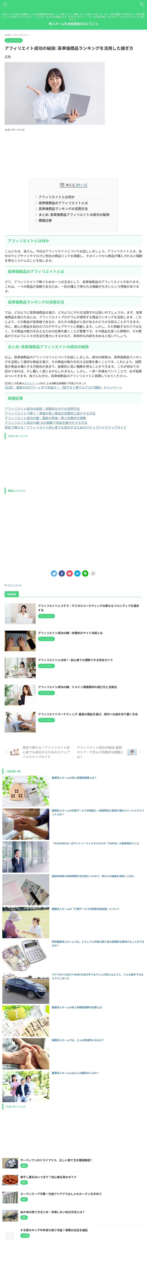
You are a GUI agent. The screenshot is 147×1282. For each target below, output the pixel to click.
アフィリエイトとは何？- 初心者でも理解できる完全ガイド (75, 660)
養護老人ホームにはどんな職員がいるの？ (75, 1074)
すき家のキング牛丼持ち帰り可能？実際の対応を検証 (54, 1231)
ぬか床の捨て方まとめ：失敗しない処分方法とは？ (52, 1213)
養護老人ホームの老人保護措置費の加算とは (77, 1008)
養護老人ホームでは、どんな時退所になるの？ (78, 1041)
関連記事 (45, 220)
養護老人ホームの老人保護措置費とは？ (74, 778)
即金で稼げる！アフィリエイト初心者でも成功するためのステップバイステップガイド (66, 427)
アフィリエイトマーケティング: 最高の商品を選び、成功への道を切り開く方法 (88, 715)
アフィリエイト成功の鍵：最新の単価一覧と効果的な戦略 (45, 418)
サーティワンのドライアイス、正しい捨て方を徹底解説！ (56, 1161)
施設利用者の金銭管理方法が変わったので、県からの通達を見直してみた (93, 877)
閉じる (81, 185)
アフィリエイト (15, 585)
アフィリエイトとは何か (56, 196)
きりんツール (31, 383)
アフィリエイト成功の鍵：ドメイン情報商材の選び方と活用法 (77, 687)
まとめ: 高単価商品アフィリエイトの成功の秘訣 (73, 214)
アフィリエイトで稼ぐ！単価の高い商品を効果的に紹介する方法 (50, 413)
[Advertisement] (73, 153)
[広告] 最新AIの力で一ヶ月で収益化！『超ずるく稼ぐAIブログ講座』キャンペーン (63, 387)
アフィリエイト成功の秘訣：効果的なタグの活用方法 (42, 408)
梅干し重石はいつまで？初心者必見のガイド (48, 1178)
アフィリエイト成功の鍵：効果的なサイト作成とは (70, 633)
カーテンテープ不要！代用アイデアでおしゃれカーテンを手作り (61, 1195)
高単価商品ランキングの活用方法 (63, 208)
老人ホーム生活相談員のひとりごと (73, 23)
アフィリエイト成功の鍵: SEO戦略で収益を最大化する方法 (46, 423)
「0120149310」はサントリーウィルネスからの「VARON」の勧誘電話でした (95, 844)
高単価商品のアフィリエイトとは (63, 202)
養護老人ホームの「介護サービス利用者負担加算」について (85, 910)
